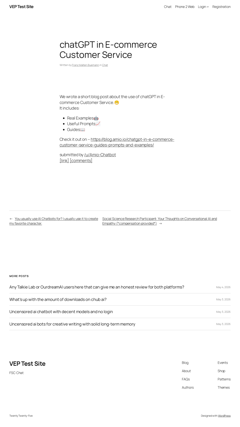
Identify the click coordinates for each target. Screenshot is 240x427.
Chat (105, 65)
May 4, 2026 (223, 287)
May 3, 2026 (223, 299)
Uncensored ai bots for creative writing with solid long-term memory (72, 324)
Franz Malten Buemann (85, 65)
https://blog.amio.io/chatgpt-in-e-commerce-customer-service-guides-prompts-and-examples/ (117, 142)
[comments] (81, 160)
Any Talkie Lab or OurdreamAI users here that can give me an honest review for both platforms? (96, 287)
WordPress (224, 415)
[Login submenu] (208, 7)
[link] (64, 160)
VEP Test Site (21, 6)
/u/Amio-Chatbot (100, 154)
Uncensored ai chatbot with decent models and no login (61, 311)
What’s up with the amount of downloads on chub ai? (57, 299)
